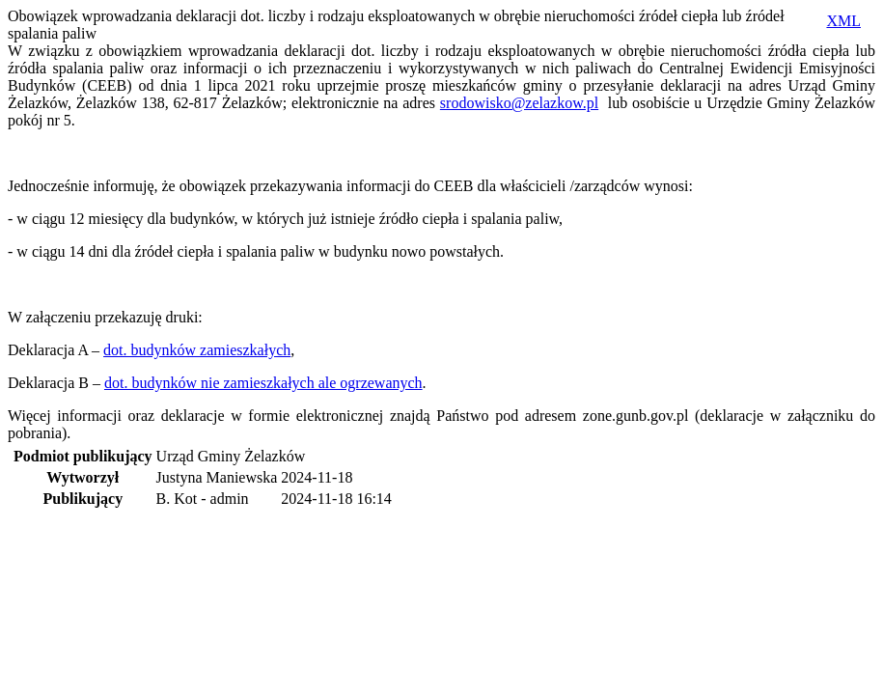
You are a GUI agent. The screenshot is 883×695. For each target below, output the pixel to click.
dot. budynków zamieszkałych (196, 350)
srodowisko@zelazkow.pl (519, 103)
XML (843, 21)
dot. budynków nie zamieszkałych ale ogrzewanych (263, 383)
